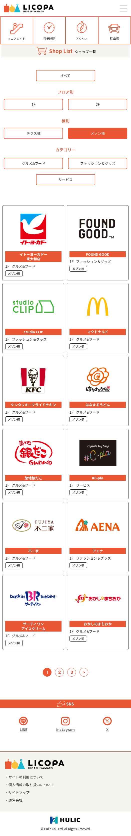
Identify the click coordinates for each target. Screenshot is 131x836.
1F (34, 104)
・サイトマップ (17, 792)
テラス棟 (33, 133)
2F (98, 104)
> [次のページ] (84, 672)
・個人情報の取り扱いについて (29, 784)
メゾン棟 (98, 133)
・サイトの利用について (24, 776)
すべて (65, 75)
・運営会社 (13, 800)
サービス (65, 179)
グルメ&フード (33, 163)
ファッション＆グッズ (97, 163)
